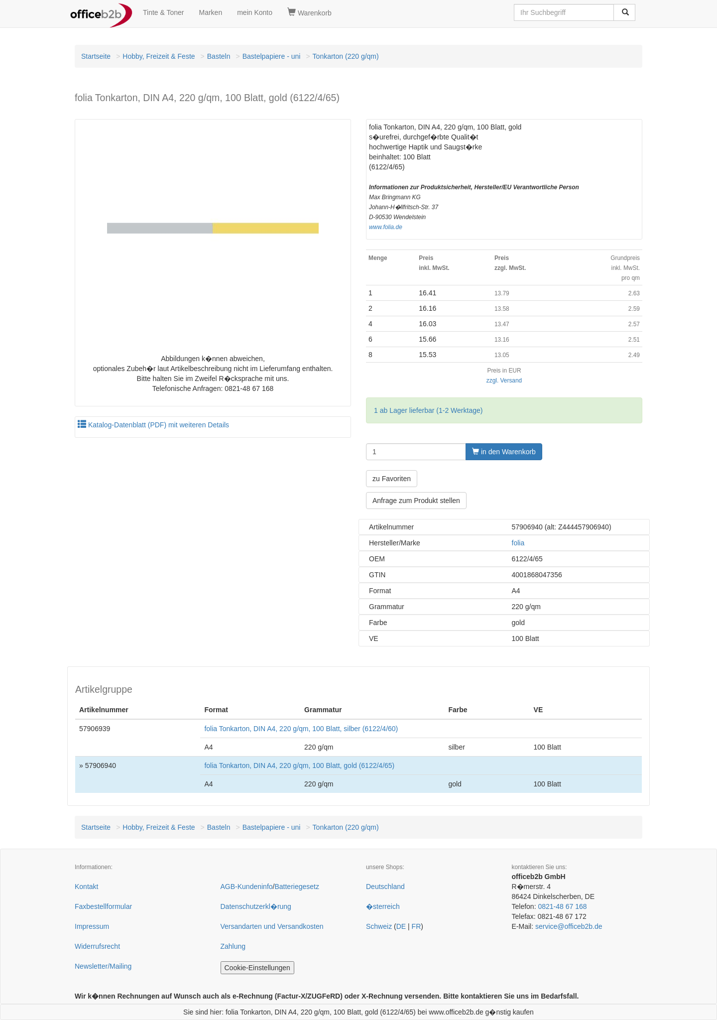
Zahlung (233, 946)
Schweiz (379, 926)
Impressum (92, 926)
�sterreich (383, 906)
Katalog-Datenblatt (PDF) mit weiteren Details (153, 425)
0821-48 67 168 (562, 906)
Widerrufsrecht (97, 946)
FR (416, 926)
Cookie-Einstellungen (257, 968)
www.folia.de (385, 227)
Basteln (219, 56)
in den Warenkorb (504, 452)
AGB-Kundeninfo (247, 887)
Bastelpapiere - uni (271, 56)
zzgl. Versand (504, 380)
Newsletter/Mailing (103, 966)
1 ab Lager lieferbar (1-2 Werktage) (428, 410)
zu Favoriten (391, 479)
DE (401, 926)
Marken (211, 12)
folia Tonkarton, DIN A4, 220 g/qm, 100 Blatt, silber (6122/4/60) (301, 729)
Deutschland (385, 887)
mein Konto (254, 12)
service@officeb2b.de (568, 926)
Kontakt (86, 887)
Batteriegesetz (296, 887)
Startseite (96, 56)
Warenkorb (309, 12)
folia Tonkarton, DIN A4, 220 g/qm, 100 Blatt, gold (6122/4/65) (299, 765)
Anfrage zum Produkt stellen (416, 501)
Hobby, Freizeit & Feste (158, 56)
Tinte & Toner (163, 12)
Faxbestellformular (103, 906)
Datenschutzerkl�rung (256, 906)
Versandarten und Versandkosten (272, 926)
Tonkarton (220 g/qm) (346, 56)
